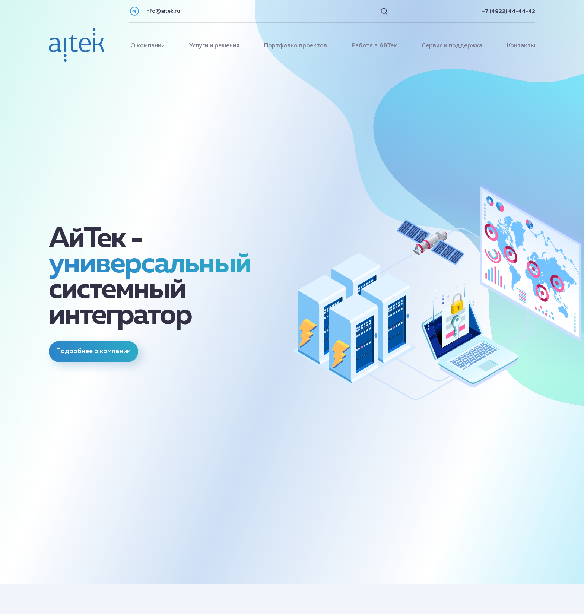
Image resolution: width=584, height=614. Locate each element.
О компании (147, 46)
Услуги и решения (214, 46)
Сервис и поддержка (452, 46)
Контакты (521, 46)
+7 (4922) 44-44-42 (508, 11)
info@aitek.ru (162, 11)
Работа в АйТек (374, 46)
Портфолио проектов (295, 46)
